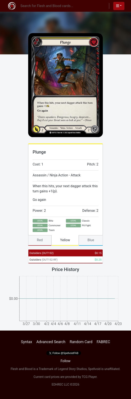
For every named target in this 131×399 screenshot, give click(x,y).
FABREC (103, 342)
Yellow (65, 240)
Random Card (81, 342)
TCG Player (89, 377)
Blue (90, 240)
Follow (66, 361)
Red (40, 240)
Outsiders (41, 253)
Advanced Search (50, 342)
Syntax (26, 342)
